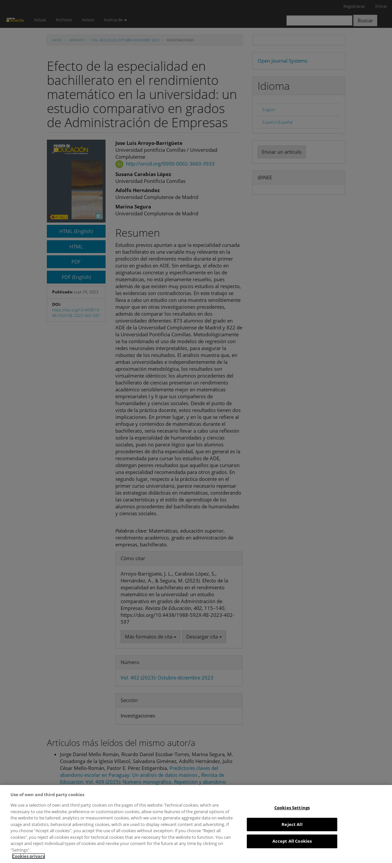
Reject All (292, 824)
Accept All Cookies (292, 841)
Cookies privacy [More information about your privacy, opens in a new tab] (28, 856)
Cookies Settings (292, 808)
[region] (196, 824)
